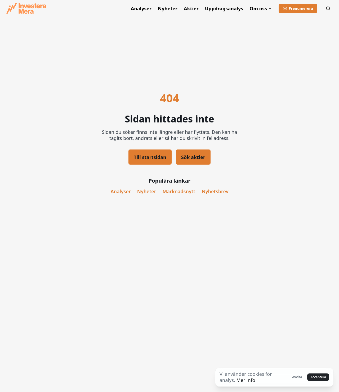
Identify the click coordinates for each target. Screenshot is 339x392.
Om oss (260, 9)
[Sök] (328, 8)
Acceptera (318, 377)
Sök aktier (193, 157)
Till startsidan (150, 157)
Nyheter (167, 9)
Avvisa (297, 377)
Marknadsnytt (179, 191)
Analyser (141, 9)
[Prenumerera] (298, 8)
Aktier (191, 9)
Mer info (245, 380)
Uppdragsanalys (224, 9)
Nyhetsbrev (215, 191)
